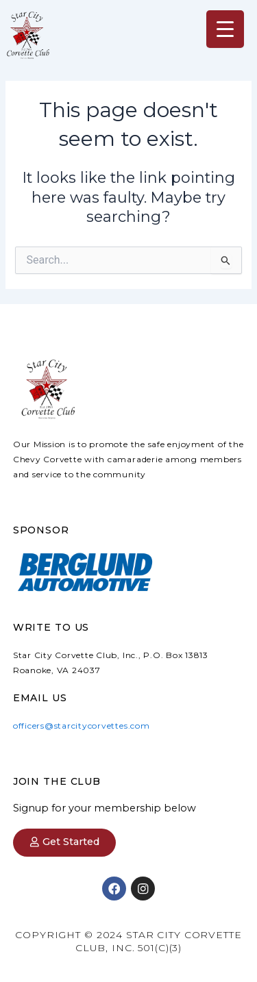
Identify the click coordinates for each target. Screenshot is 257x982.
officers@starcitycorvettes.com (81, 725)
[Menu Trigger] (225, 29)
